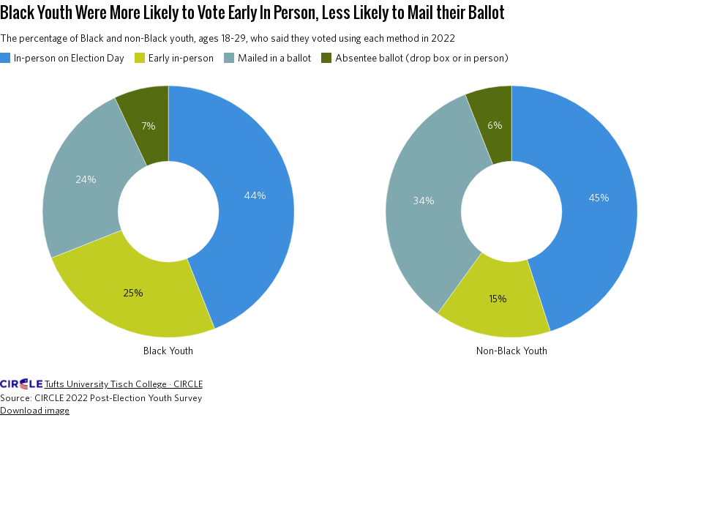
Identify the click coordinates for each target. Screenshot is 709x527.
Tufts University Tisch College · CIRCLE (124, 383)
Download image (35, 410)
